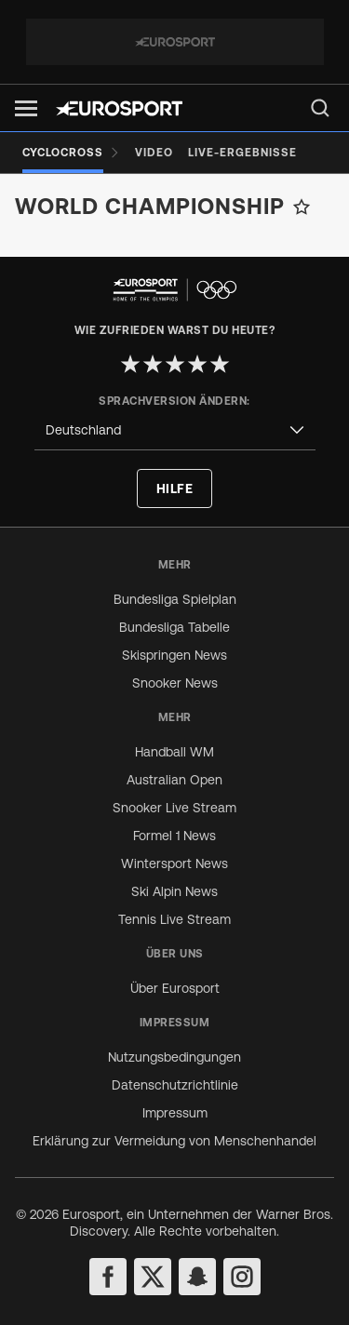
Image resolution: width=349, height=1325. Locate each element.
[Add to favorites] (301, 206)
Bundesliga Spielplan (175, 599)
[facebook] (108, 1276)
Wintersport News (174, 863)
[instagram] (242, 1276)
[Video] (154, 152)
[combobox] (174, 430)
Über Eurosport (175, 988)
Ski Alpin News (174, 891)
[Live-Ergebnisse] (242, 152)
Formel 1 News (174, 835)
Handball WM (174, 751)
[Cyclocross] (71, 152)
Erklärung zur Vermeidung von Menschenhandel (174, 1140)
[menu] (320, 108)
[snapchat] (197, 1276)
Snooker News (175, 683)
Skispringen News (174, 655)
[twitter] (152, 1276)
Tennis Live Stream (174, 919)
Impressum (175, 1112)
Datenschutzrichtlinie (175, 1084)
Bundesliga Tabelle (174, 627)
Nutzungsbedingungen (174, 1057)
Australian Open (174, 779)
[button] (26, 108)
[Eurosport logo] (119, 108)
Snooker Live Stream (174, 807)
